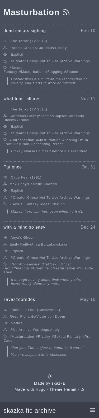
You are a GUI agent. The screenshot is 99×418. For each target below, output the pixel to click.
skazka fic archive (29, 410)
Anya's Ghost (22, 237)
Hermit (70, 389)
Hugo (41, 389)
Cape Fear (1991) (26, 177)
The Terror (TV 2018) (29, 41)
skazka (58, 383)
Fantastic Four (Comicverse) (35, 310)
